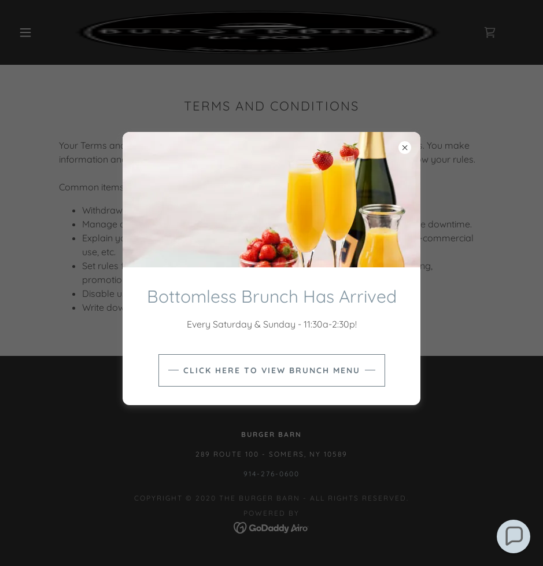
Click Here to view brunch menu (271, 370)
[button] (513, 536)
